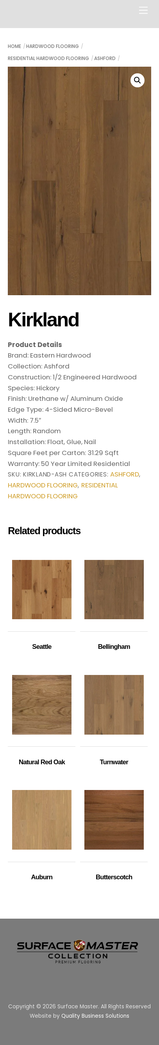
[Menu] (143, 10)
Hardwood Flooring (52, 46)
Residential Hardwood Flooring (48, 58)
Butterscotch (114, 877)
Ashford (105, 58)
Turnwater (114, 762)
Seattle (41, 646)
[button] (137, 80)
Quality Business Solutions (95, 1016)
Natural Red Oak (42, 762)
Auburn (42, 877)
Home (14, 46)
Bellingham (114, 646)
